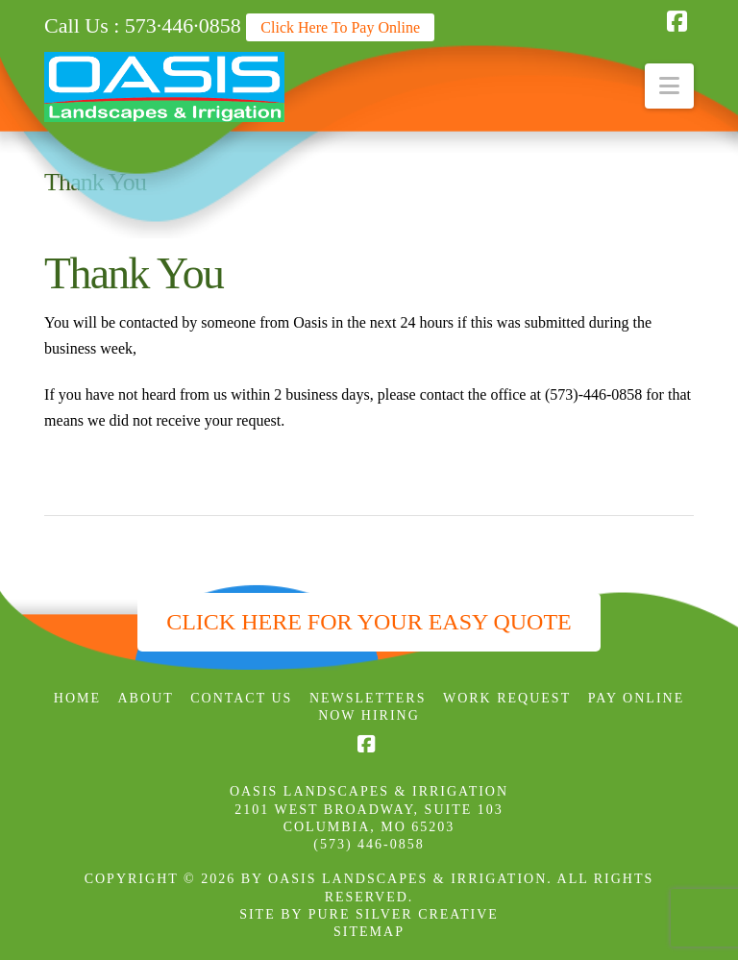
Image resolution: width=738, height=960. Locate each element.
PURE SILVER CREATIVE (403, 914)
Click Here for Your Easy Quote (369, 621)
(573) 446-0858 (369, 844)
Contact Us (241, 698)
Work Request (507, 698)
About (146, 698)
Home (77, 698)
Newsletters (368, 698)
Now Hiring (369, 715)
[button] (669, 86)
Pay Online (636, 698)
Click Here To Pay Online (340, 27)
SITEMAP (369, 931)
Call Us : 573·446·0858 (142, 25)
